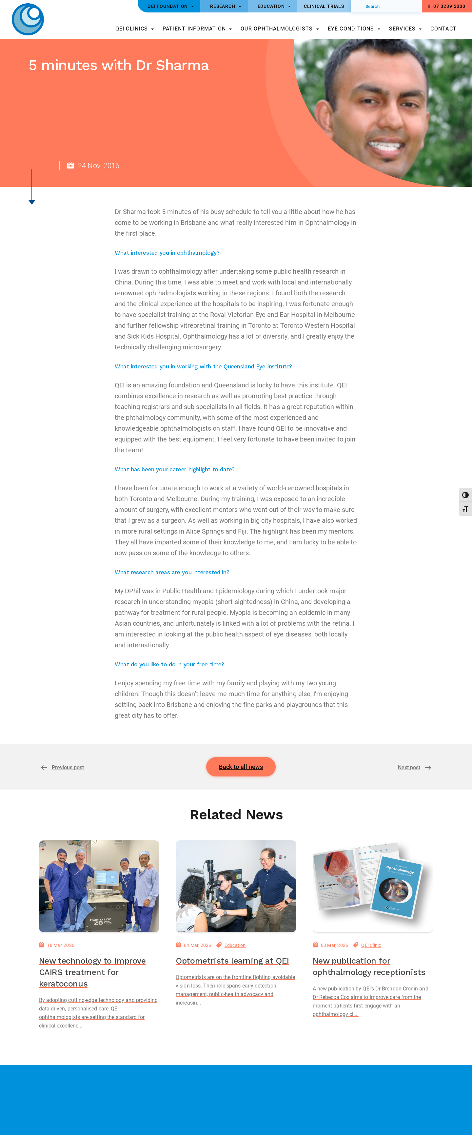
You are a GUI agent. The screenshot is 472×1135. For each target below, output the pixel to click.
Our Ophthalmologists (277, 29)
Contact (443, 29)
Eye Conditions (351, 29)
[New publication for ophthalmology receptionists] (373, 886)
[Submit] (360, 6)
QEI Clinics (131, 29)
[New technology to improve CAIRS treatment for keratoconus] (99, 886)
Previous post (68, 767)
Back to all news (241, 766)
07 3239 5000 (446, 6)
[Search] (386, 6)
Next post (409, 767)
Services (402, 29)
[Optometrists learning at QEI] (236, 886)
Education (235, 945)
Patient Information (194, 29)
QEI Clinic (371, 945)
